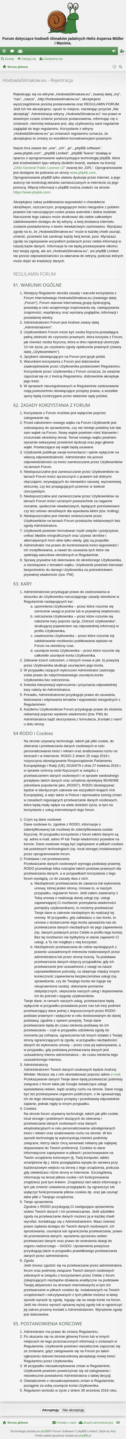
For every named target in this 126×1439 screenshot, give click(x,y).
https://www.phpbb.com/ (32, 192)
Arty (113, 1431)
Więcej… (5, 52)
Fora (13, 52)
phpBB (45, 1431)
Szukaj (9, 58)
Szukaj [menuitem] (121, 67)
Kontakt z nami (66, 1422)
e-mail (115, 1074)
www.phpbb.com (83, 173)
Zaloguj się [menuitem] (115, 52)
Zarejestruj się (53, 58)
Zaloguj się (29, 58)
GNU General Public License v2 (39, 168)
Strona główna (17, 1422)
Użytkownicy (21, 52)
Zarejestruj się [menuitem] (123, 52)
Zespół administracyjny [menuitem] (98, 1422)
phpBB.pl (85, 1435)
